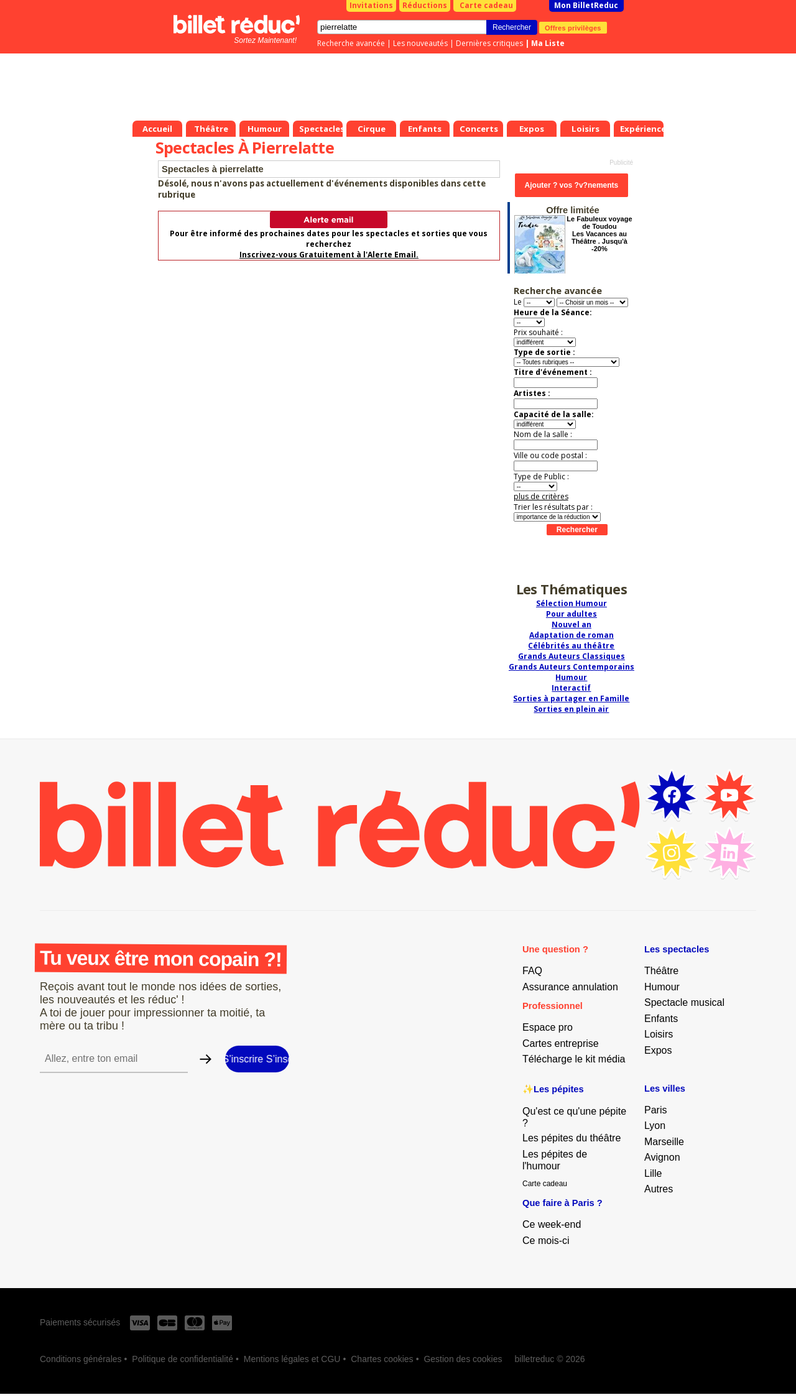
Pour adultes (571, 614)
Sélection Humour (571, 603)
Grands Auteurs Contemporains (571, 666)
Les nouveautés (420, 43)
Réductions (424, 5)
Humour (571, 677)
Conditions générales (81, 1359)
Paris (655, 1110)
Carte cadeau (486, 5)
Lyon (654, 1125)
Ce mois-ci (546, 1240)
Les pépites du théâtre (571, 1138)
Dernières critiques (489, 43)
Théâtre (661, 970)
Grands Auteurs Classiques (571, 656)
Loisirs (658, 1034)
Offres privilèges (573, 27)
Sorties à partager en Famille (571, 698)
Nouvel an (571, 624)
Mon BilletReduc (586, 5)
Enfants (661, 1018)
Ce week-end (551, 1224)
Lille (653, 1173)
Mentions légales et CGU (292, 1359)
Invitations (371, 5)
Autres (658, 1189)
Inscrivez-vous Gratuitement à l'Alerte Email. (329, 254)
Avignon (662, 1157)
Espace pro (547, 1027)
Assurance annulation (570, 987)
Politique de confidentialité (182, 1359)
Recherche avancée (351, 43)
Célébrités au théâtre (571, 645)
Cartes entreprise (560, 1043)
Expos (658, 1050)
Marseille (664, 1141)
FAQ (532, 970)
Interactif (571, 688)
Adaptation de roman (571, 635)
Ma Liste (548, 43)
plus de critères (541, 496)
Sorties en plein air (571, 709)
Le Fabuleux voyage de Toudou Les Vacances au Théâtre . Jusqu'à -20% (599, 233)
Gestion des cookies (462, 1359)
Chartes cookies (382, 1359)
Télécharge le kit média (573, 1059)
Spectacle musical (684, 1002)
